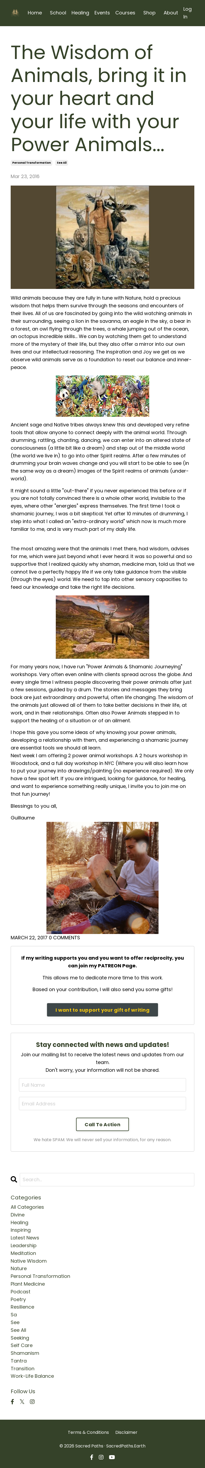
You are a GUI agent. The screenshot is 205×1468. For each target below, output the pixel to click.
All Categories (27, 1207)
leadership (24, 1245)
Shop (149, 12)
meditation (23, 1253)
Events (102, 12)
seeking (20, 1337)
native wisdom (29, 1261)
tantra (19, 1360)
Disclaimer (126, 1432)
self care (22, 1345)
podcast (20, 1291)
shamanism (25, 1353)
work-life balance (32, 1376)
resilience (22, 1307)
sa (14, 1314)
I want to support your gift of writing (102, 1010)
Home (35, 12)
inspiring (21, 1230)
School (58, 12)
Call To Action (102, 1124)
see (15, 1322)
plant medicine (28, 1284)
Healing (80, 12)
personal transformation (31, 163)
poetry (18, 1299)
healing (19, 1222)
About (171, 12)
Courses (125, 12)
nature (19, 1268)
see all (61, 163)
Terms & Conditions (88, 1432)
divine (18, 1214)
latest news (25, 1237)
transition (22, 1368)
